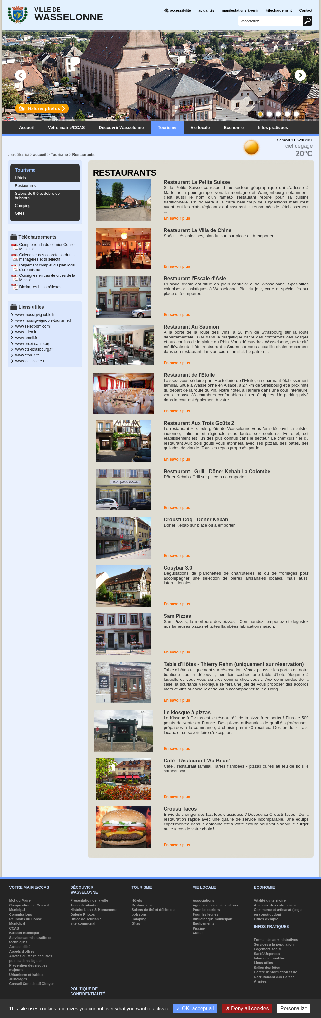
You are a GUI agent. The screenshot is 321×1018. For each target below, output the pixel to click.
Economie (234, 127)
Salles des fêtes (267, 967)
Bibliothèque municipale (213, 919)
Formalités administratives (276, 939)
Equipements (204, 923)
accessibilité (177, 10)
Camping (23, 205)
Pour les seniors (206, 910)
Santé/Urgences (267, 954)
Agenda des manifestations (215, 905)
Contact (305, 10)
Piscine (199, 928)
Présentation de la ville (89, 900)
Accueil (26, 127)
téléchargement (279, 10)
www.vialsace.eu (29, 361)
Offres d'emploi (266, 919)
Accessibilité (20, 947)
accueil (39, 154)
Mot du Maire (20, 900)
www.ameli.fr (26, 338)
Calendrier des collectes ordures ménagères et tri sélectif (47, 257)
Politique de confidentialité (88, 991)
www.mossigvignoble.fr (35, 314)
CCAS (14, 928)
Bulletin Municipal (24, 933)
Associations (203, 900)
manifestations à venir (240, 10)
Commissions (20, 914)
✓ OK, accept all (195, 1008)
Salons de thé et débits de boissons (37, 195)
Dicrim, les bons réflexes (40, 287)
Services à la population (274, 944)
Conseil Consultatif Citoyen (32, 984)
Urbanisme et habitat (26, 975)
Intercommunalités (269, 958)
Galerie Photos (83, 914)
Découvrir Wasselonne (121, 127)
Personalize (293, 1008)
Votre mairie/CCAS (66, 127)
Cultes (198, 933)
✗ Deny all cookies (247, 1008)
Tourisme (167, 127)
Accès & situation (85, 905)
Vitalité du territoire (270, 900)
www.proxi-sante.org (33, 343)
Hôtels (20, 178)
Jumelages (18, 979)
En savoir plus (177, 218)
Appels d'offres (21, 951)
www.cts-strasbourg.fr (33, 349)
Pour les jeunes (206, 914)
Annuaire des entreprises (275, 905)
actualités (206, 10)
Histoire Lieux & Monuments (94, 910)
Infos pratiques (273, 127)
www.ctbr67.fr (27, 355)
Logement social (267, 949)
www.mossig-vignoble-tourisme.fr (43, 320)
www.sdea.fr (25, 332)
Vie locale (200, 127)
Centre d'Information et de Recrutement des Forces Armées (275, 976)
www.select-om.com (32, 326)
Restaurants (83, 154)
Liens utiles (263, 963)
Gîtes (19, 213)
